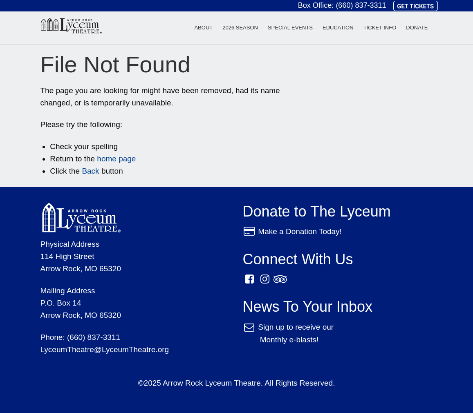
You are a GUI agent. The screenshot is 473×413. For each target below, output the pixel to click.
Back (90, 171)
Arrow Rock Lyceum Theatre (71, 27)
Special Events (290, 28)
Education (338, 28)
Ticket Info (380, 28)
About (203, 28)
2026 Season (240, 28)
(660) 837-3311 (361, 5)
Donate (417, 28)
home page (116, 158)
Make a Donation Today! (300, 231)
